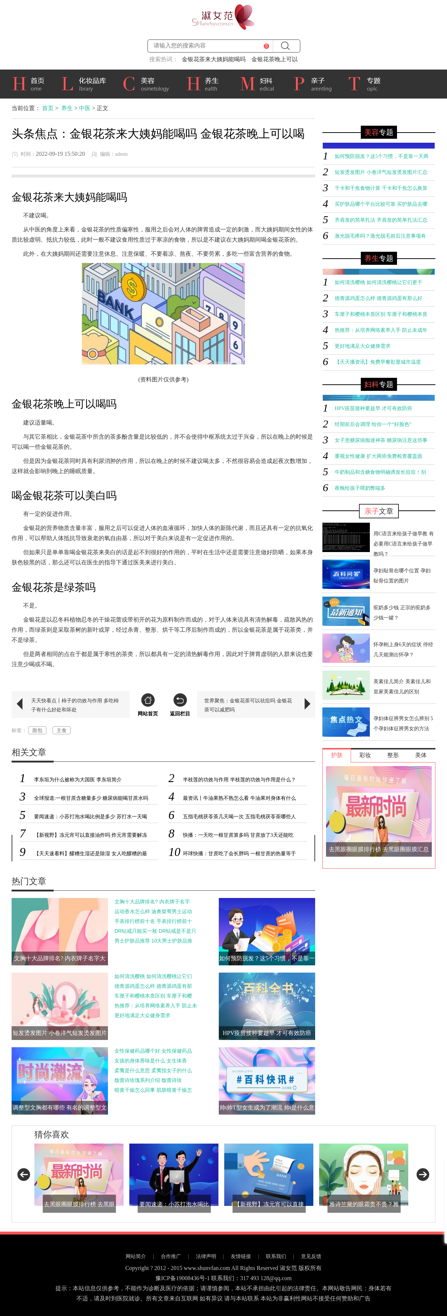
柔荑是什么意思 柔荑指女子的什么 (153, 1070)
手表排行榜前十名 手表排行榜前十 (153, 921)
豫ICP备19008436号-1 (182, 1278)
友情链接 (241, 1256)
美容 (148, 83)
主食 (62, 730)
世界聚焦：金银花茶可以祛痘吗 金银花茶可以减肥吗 (248, 705)
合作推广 (171, 1256)
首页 (31, 83)
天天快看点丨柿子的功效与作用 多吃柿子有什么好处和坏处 (75, 705)
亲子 (315, 83)
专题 (368, 84)
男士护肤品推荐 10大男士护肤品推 (153, 941)
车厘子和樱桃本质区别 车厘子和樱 (153, 996)
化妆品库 (86, 83)
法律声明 (206, 1256)
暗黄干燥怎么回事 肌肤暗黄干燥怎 (153, 1090)
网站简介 (136, 1256)
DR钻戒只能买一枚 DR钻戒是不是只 (155, 931)
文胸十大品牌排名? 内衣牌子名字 (152, 902)
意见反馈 (311, 1256)
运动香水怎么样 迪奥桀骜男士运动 (153, 911)
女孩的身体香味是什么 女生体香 (150, 1061)
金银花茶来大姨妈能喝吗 (214, 59)
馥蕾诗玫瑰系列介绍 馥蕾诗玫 (148, 1080)
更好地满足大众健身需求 (142, 1015)
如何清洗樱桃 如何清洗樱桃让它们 (153, 976)
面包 (37, 730)
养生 (207, 83)
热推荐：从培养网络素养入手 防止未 (155, 1005)
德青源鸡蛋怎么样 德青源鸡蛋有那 (153, 986)
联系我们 (276, 1256)
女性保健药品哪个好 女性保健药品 (153, 1051)
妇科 (260, 83)
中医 (85, 108)
